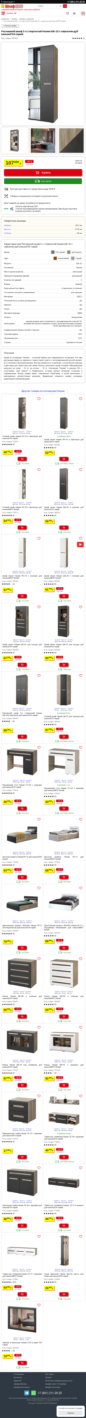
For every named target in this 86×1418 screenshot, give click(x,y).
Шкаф (12, 6)
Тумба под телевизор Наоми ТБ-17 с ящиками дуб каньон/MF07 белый (22, 1275)
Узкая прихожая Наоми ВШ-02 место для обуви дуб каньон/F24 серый (64, 1275)
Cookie (79, 1408)
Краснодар (8, 2)
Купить (43, 172)
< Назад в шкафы (10, 26)
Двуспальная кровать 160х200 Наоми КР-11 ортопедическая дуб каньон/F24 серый (22, 926)
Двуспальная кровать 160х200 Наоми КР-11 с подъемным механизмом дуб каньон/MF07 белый (64, 927)
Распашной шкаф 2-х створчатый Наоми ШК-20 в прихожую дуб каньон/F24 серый (22, 714)
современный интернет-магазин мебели (20, 9)
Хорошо (70, 1413)
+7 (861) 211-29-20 (76, 1)
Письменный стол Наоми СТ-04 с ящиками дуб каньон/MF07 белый (64, 789)
